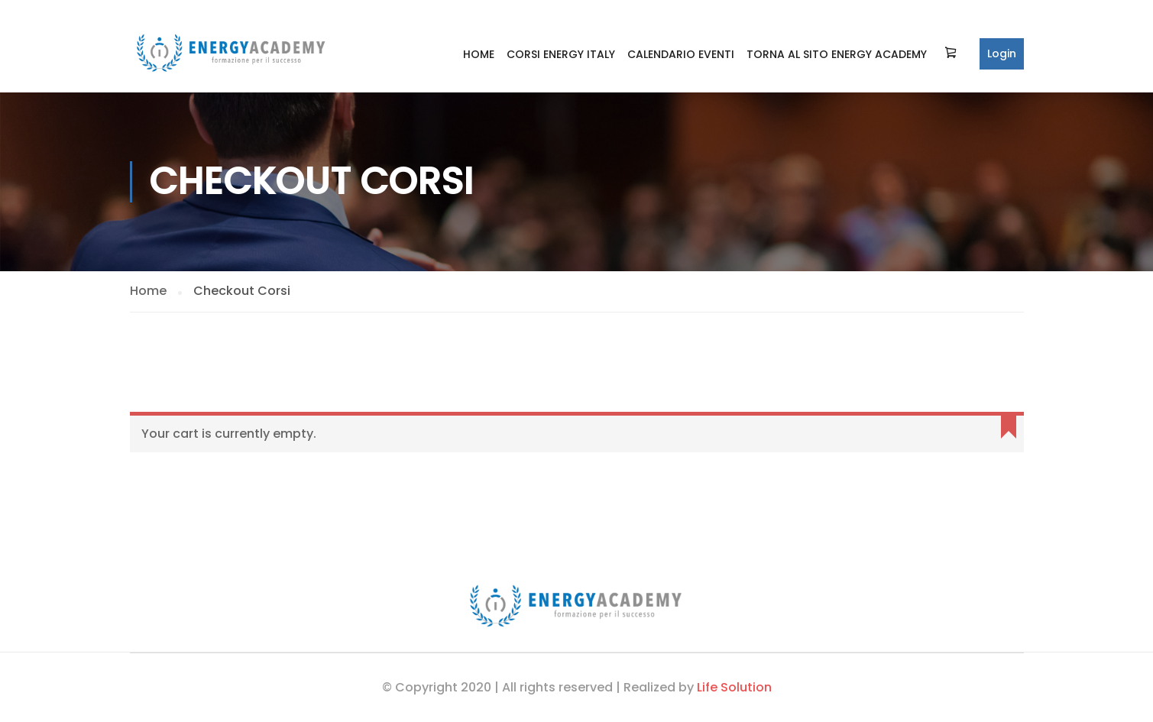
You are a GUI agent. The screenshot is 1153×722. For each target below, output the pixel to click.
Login (1001, 53)
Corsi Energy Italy (561, 54)
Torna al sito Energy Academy (837, 54)
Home (478, 54)
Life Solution (734, 687)
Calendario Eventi (680, 54)
